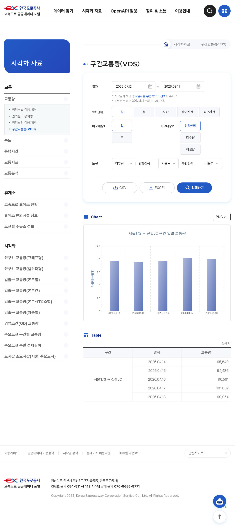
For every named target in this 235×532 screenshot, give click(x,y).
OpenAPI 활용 (123, 11)
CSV (120, 202)
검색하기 (194, 202)
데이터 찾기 (63, 11)
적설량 (191, 164)
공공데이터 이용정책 (41, 469)
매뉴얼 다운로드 (129, 469)
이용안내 (181, 11)
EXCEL (157, 202)
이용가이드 (11, 469)
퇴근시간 (123, 125)
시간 (169, 113)
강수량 (191, 152)
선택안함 (191, 139)
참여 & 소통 (155, 11)
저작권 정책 (70, 469)
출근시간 (192, 113)
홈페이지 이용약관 (98, 469)
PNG (221, 232)
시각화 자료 (91, 11)
